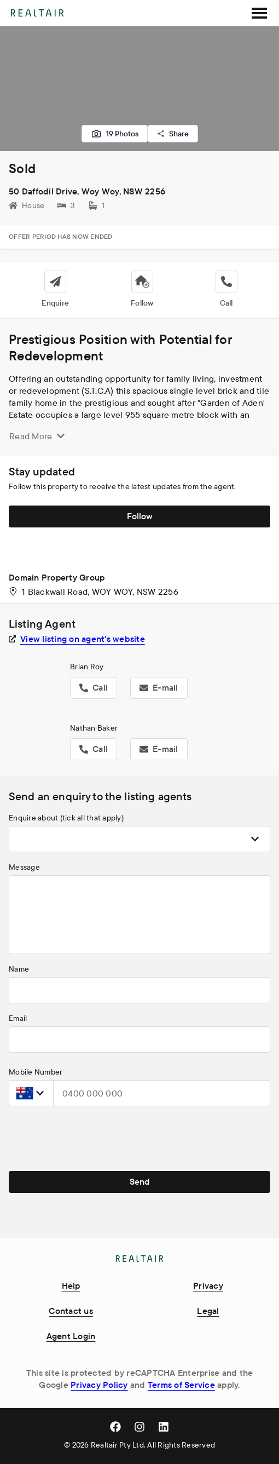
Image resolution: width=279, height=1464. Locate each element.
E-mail (159, 687)
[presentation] (92, 1136)
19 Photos (114, 134)
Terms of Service (181, 1384)
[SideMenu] (259, 13)
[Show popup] (255, 839)
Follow (140, 515)
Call (93, 687)
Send (140, 1181)
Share (173, 134)
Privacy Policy (99, 1384)
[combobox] (139, 839)
